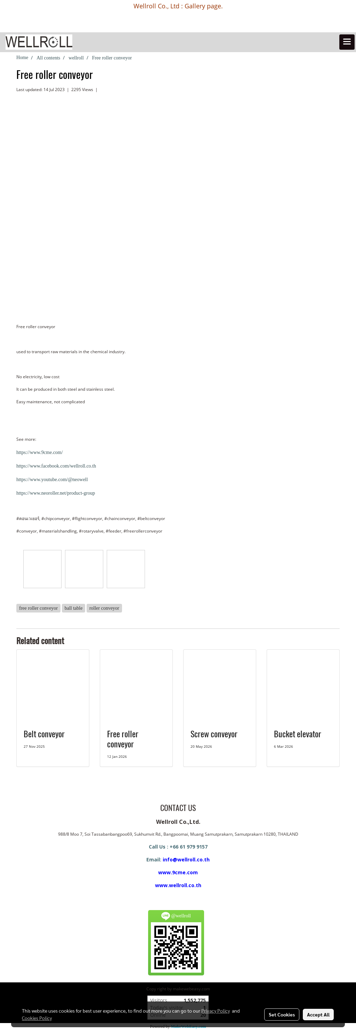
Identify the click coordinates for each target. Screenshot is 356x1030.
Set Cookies (282, 1014)
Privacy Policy (215, 1010)
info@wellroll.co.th (186, 859)
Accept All (318, 1014)
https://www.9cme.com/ (39, 452)
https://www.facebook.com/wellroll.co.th (56, 466)
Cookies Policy (37, 1018)
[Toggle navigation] (347, 42)
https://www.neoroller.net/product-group (55, 493)
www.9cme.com (178, 872)
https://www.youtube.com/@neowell (52, 479)
